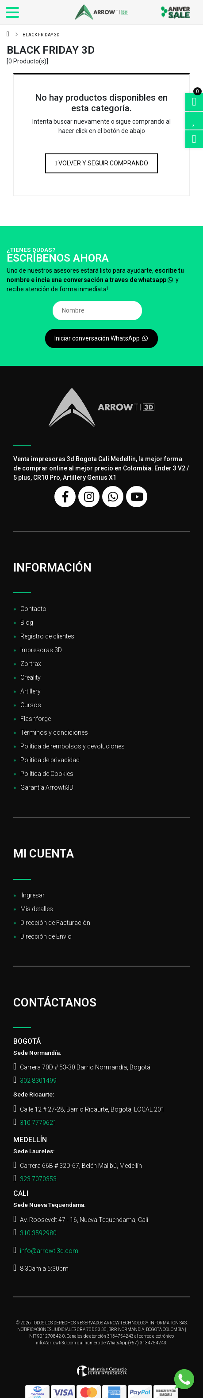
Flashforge (35, 718)
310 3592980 (38, 1233)
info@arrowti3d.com (49, 1250)
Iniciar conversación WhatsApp (101, 338)
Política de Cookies (46, 773)
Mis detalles (36, 908)
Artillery (30, 691)
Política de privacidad (50, 760)
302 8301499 (38, 1080)
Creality (30, 677)
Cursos (30, 705)
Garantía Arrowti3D (46, 787)
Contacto (33, 608)
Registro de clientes (47, 636)
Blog (26, 622)
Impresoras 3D (41, 650)
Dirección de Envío (46, 936)
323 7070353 (38, 1179)
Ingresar (32, 895)
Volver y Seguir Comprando (101, 163)
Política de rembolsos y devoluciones (72, 746)
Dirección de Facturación (55, 922)
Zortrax (30, 663)
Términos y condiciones (54, 732)
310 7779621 (38, 1122)
